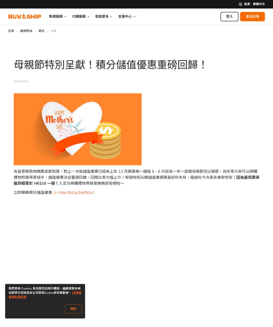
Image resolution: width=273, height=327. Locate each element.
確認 (73, 309)
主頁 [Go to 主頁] (11, 31)
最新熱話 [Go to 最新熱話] (26, 31)
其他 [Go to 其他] (41, 31)
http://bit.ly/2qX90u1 (76, 192)
